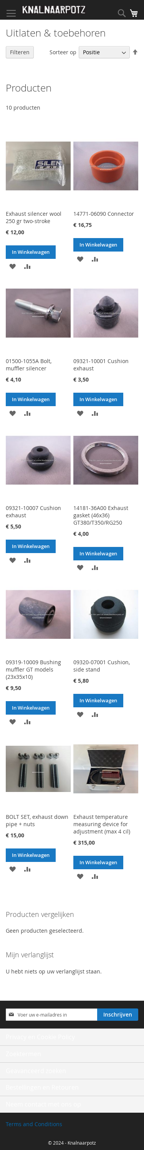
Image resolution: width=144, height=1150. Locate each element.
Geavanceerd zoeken (36, 1071)
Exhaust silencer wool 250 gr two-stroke (33, 217)
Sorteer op (63, 52)
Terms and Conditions (34, 1124)
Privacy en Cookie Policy (40, 1037)
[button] (12, 265)
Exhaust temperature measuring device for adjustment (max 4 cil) (101, 824)
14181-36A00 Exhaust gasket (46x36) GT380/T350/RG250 (100, 515)
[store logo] (53, 10)
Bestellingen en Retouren (42, 1087)
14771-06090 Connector (103, 213)
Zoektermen (23, 1054)
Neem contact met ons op (43, 1104)
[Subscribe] (117, 1014)
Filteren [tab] (20, 52)
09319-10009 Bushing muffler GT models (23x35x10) (33, 669)
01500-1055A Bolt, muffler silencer (28, 364)
